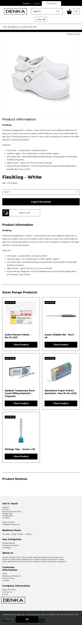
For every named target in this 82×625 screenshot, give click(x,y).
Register (26, 3)
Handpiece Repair (10, 545)
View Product (21, 344)
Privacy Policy (8, 578)
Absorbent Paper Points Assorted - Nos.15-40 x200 (61, 392)
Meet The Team (9, 590)
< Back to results (73, 34)
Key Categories (12, 539)
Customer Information (9, 568)
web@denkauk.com (11, 524)
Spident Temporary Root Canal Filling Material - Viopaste (20, 393)
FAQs (4, 574)
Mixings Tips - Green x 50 (20, 449)
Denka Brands (8, 543)
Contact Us (51, 3)
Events (5, 594)
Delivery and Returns (11, 576)
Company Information (16, 585)
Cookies (5, 580)
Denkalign (6, 548)
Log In (37, 3)
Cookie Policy (8, 619)
